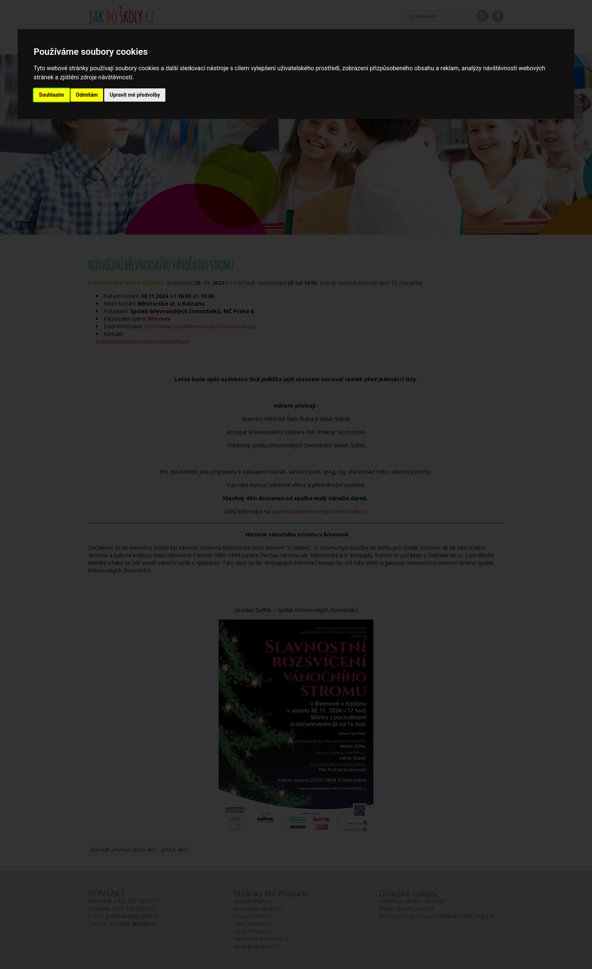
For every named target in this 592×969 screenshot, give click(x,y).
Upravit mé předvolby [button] (134, 95)
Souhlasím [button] (51, 95)
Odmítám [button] (87, 95)
